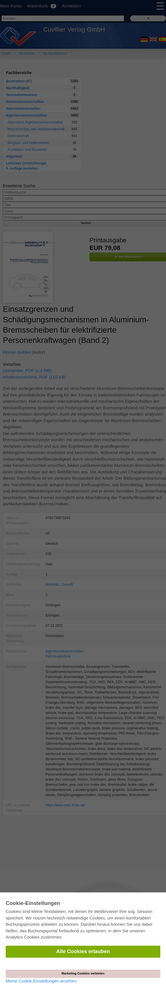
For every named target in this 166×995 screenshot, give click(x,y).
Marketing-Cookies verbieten (83, 973)
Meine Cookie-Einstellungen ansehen (41, 980)
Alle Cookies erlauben (83, 951)
